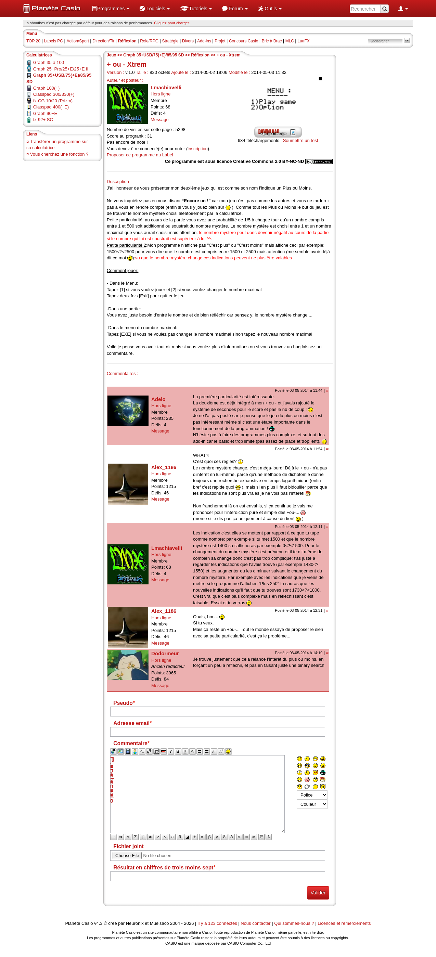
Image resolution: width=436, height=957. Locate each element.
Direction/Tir (104, 41)
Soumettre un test (300, 140)
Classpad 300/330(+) (54, 94)
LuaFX (303, 41)
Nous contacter (255, 923)
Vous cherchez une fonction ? (59, 154)
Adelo (158, 399)
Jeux (111, 55)
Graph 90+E (45, 113)
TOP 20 (33, 41)
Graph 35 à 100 (48, 62)
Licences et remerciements (344, 923)
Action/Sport (78, 41)
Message (160, 119)
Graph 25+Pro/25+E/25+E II (61, 69)
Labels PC (53, 41)
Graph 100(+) (46, 88)
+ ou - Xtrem (229, 55)
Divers (188, 41)
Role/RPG (149, 41)
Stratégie (171, 41)
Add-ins (204, 41)
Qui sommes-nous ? (294, 923)
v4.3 (98, 923)
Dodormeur (165, 653)
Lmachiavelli (166, 87)
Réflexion (200, 55)
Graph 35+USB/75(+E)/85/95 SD (154, 55)
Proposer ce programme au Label (140, 154)
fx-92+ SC (43, 119)
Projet (221, 41)
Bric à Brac (272, 41)
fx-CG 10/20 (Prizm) (53, 100)
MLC (290, 41)
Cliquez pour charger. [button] (172, 23)
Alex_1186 (163, 467)
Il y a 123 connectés (217, 923)
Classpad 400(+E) (51, 106)
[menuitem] (110, 8)
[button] (110, 8)
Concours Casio (244, 41)
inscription (198, 148)
